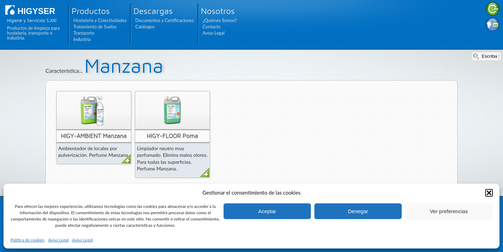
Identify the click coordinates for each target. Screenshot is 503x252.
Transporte (83, 33)
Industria (81, 39)
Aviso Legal (58, 240)
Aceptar (267, 211)
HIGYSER (36, 11)
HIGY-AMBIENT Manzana (93, 135)
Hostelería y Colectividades (99, 20)
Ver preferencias (449, 211)
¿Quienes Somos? (220, 20)
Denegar (358, 211)
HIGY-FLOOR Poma (172, 135)
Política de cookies (27, 240)
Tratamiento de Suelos (95, 26)
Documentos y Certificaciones (164, 20)
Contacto (212, 26)
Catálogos (144, 26)
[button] (489, 192)
